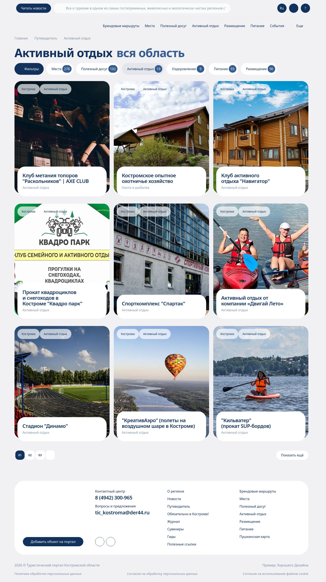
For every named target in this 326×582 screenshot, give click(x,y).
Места (150, 26)
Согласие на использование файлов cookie (275, 573)
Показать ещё (292, 455)
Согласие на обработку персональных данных (162, 573)
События (277, 26)
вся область (157, 52)
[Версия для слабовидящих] (293, 8)
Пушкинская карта (255, 536)
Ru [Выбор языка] (282, 8)
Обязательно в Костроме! (188, 514)
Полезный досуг (173, 26)
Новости (174, 499)
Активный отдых (205, 26)
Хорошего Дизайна (292, 565)
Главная (21, 38)
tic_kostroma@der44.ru (122, 512)
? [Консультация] (305, 8)
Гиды (171, 536)
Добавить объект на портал (53, 541)
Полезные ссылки (181, 544)
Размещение (234, 26)
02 (30, 455)
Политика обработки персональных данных (48, 573)
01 (20, 455)
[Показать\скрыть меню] (300, 26)
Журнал (173, 521)
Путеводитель (45, 38)
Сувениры (175, 529)
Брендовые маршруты (121, 26)
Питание (257, 26)
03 (40, 455)
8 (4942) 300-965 (113, 497)
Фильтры (29, 69)
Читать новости (33, 8)
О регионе (175, 491)
